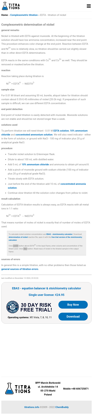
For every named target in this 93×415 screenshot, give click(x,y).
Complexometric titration (24, 15)
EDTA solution (61, 130)
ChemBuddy (62, 407)
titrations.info (31, 407)
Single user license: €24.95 (46, 295)
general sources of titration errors (19, 269)
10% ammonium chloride (35, 164)
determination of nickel (18, 237)
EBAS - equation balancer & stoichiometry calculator (46, 288)
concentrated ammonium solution (34, 134)
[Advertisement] (46, 349)
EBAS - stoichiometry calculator (59, 234)
